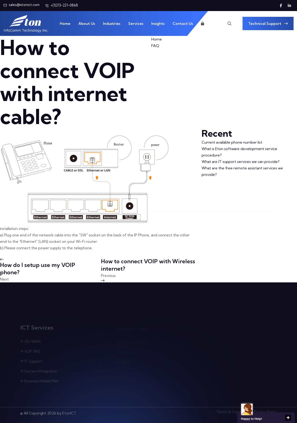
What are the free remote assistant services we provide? (242, 171)
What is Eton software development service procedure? (239, 151)
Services (135, 23)
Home (65, 23)
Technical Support (268, 23)
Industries (111, 23)
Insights (158, 23)
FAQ (155, 45)
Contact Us (183, 23)
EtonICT (69, 411)
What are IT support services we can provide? (241, 161)
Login (208, 23)
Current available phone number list (232, 142)
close (288, 418)
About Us (86, 23)
